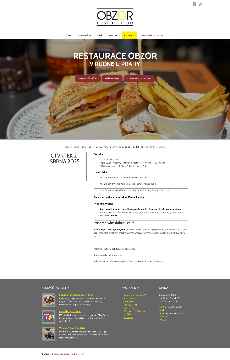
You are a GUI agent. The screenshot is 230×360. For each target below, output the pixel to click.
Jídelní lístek (129, 301)
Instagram (163, 319)
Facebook (163, 316)
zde (133, 248)
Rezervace (129, 35)
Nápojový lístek (130, 304)
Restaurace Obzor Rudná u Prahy (68, 354)
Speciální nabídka (88, 78)
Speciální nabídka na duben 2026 (76, 294)
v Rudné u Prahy (115, 59)
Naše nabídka (85, 35)
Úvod (69, 35)
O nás (100, 35)
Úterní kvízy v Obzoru (152, 35)
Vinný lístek (129, 308)
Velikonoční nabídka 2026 (72, 328)
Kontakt (113, 35)
